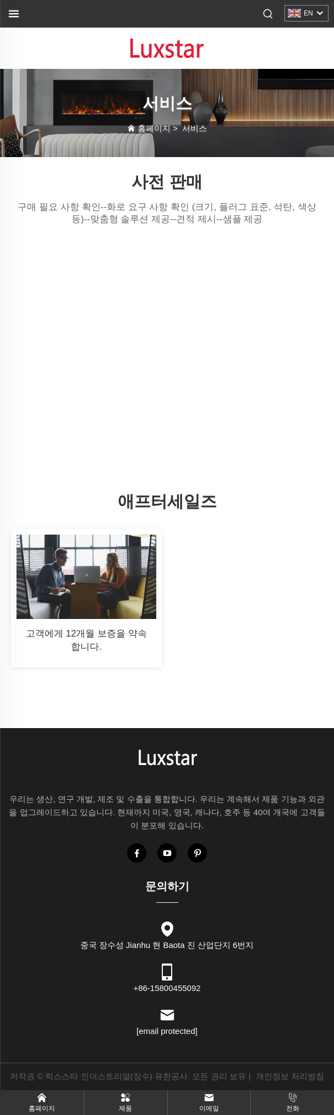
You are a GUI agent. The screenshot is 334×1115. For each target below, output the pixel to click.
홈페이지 (154, 128)
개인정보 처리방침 (290, 1076)
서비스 (194, 128)
